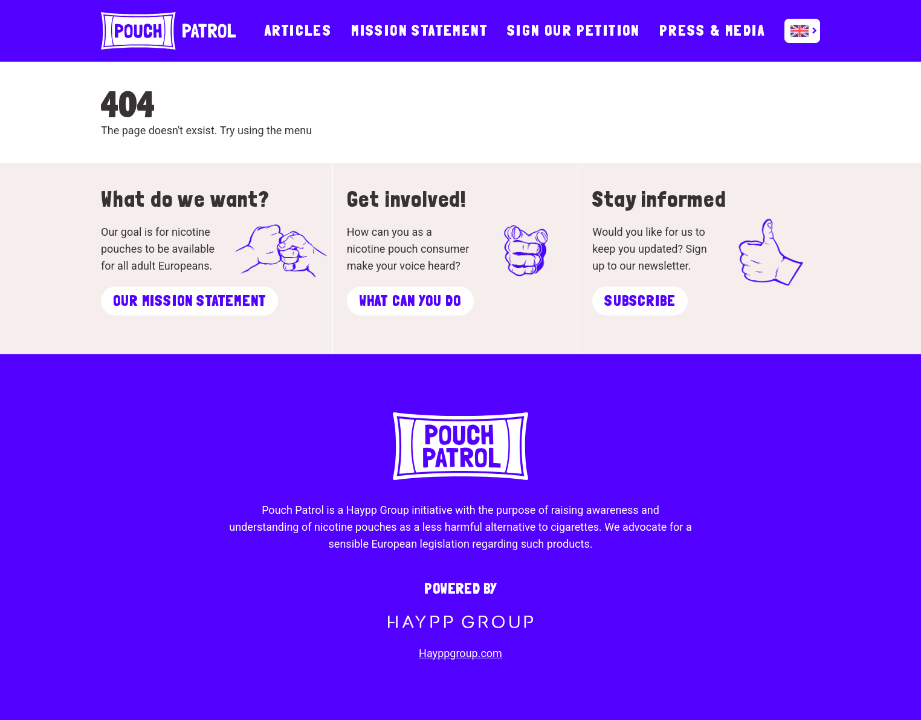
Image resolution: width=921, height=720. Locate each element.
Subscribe (640, 301)
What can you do (410, 301)
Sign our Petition (573, 30)
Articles (298, 30)
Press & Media (712, 30)
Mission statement (419, 30)
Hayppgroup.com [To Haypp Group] (460, 653)
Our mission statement (189, 301)
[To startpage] (168, 31)
